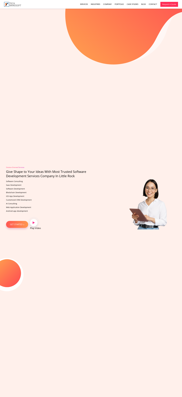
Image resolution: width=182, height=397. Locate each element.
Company (107, 4)
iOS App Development (15, 196)
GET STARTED (17, 224)
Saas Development (13, 185)
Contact (153, 4)
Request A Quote (169, 4)
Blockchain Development (16, 192)
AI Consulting (11, 203)
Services (84, 4)
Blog (143, 4)
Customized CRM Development (19, 200)
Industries (95, 4)
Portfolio (119, 4)
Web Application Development (18, 207)
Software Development (15, 189)
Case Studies (132, 4)
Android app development (17, 211)
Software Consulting (14, 181)
